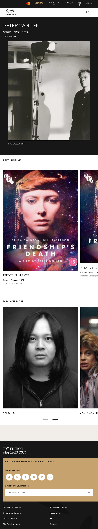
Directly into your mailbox (17, 486)
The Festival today (11, 524)
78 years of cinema (59, 507)
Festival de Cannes (12, 507)
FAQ (52, 518)
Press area (55, 513)
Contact (54, 524)
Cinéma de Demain (12, 513)
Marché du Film (10, 518)
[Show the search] (88, 12)
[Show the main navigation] (94, 12)
